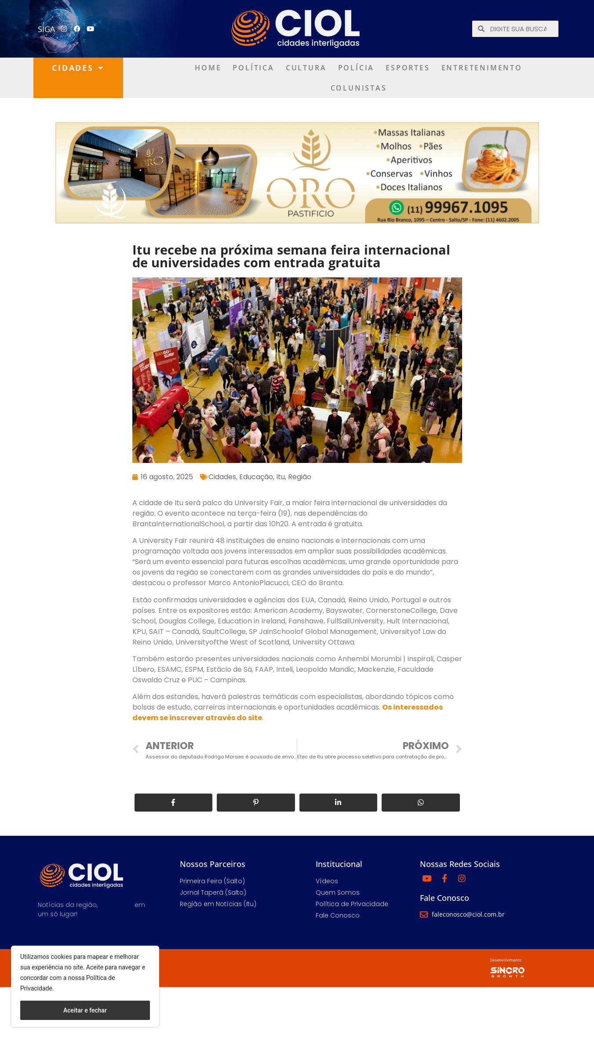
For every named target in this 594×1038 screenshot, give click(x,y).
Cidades (78, 67)
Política (253, 68)
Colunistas (359, 88)
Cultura (306, 68)
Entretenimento (481, 68)
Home (208, 68)
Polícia (356, 68)
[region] (85, 986)
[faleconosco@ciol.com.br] (424, 914)
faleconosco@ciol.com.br (468, 914)
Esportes (408, 68)
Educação (256, 477)
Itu (280, 477)
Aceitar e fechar (85, 1010)
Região (299, 477)
